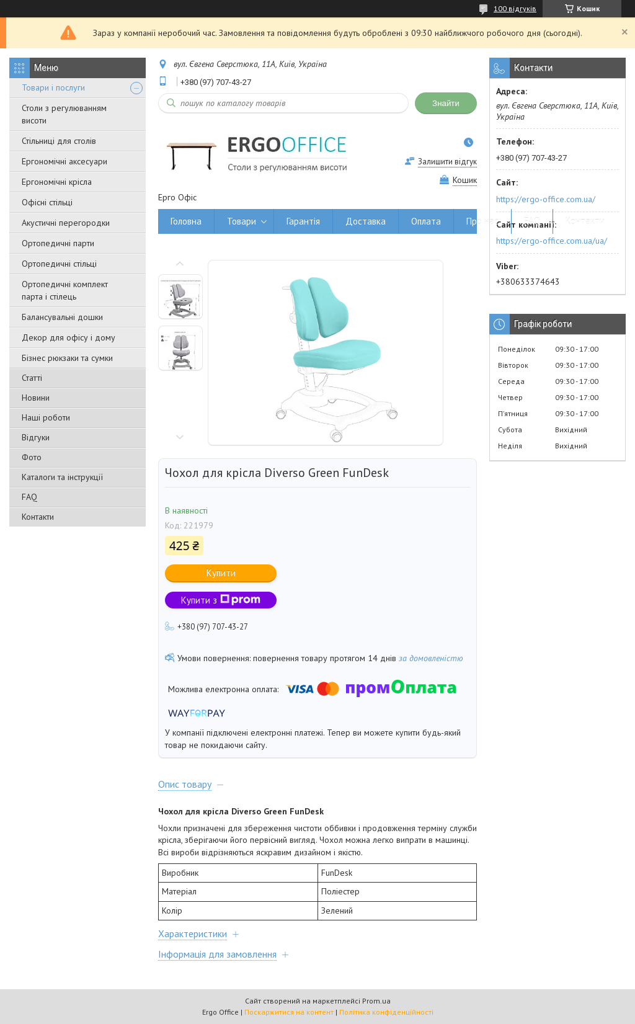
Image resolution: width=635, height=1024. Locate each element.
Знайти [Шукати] (446, 103)
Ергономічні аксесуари (64, 161)
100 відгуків (515, 8)
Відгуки (36, 437)
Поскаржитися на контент (289, 1012)
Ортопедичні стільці (59, 263)
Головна (186, 221)
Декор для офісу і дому (68, 337)
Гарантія (303, 221)
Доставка (365, 221)
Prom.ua (376, 1000)
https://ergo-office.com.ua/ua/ (551, 240)
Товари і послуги (53, 87)
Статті (32, 377)
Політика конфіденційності (386, 1012)
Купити (221, 573)
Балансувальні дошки (62, 317)
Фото (32, 457)
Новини (36, 397)
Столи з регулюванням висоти (64, 114)
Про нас (482, 221)
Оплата (426, 221)
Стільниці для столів (59, 140)
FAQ (29, 496)
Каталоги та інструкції (62, 477)
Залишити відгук (447, 161)
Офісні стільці (47, 202)
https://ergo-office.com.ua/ (545, 199)
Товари (241, 221)
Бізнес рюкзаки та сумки (67, 357)
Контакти (38, 516)
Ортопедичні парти (58, 243)
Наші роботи (46, 417)
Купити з (220, 600)
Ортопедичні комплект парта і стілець (65, 290)
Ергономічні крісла (57, 181)
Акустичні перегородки (66, 222)
